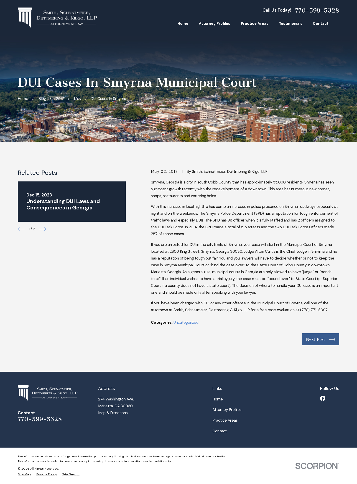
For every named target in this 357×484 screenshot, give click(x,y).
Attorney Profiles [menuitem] (214, 23)
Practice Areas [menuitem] (254, 23)
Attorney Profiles (227, 409)
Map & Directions (113, 412)
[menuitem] (24, 474)
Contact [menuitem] (321, 23)
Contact (219, 430)
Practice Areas (225, 420)
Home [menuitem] (183, 23)
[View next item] (42, 229)
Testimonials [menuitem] (290, 23)
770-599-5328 (317, 10)
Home (217, 399)
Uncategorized (186, 322)
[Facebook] (322, 398)
